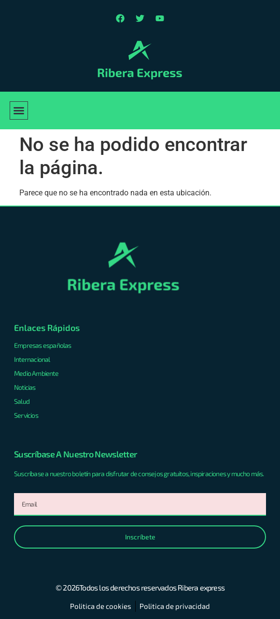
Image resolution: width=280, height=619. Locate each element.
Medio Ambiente (36, 373)
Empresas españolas (42, 345)
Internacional (32, 359)
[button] (19, 110)
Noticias (25, 387)
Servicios (26, 415)
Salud (21, 401)
